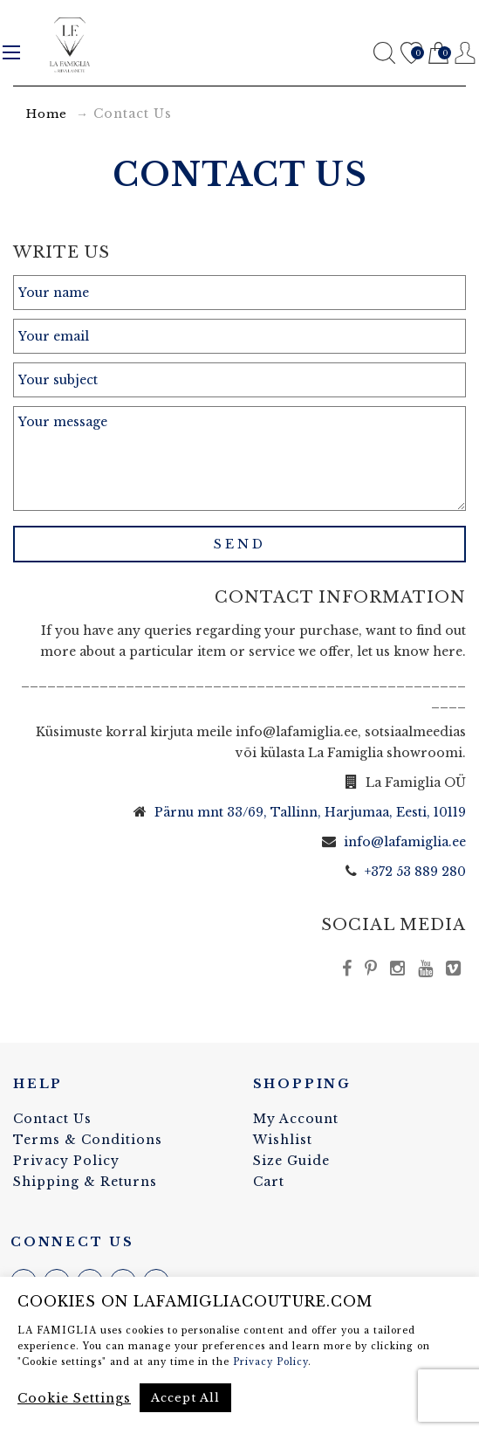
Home (46, 114)
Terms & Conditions (87, 1140)
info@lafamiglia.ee (405, 842)
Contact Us (52, 1119)
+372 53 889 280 (415, 871)
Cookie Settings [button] (74, 1398)
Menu (11, 52)
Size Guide (291, 1161)
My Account (296, 1119)
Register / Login (465, 53)
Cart (438, 53)
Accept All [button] (185, 1397)
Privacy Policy (66, 1161)
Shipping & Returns (85, 1181)
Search (384, 53)
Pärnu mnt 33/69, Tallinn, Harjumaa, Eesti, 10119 (310, 812)
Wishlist (411, 53)
